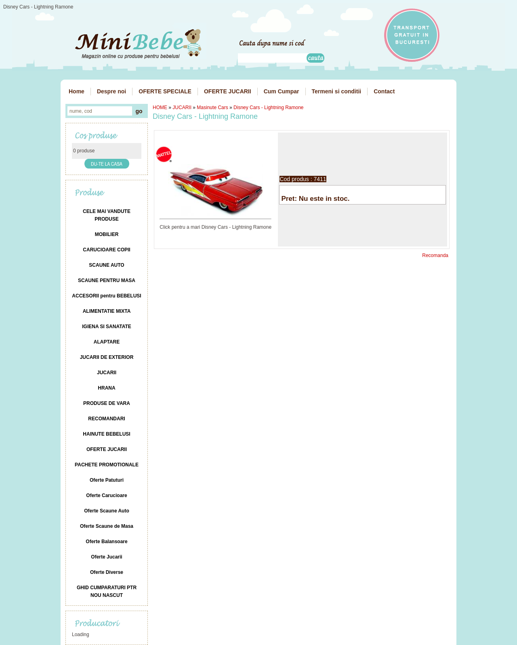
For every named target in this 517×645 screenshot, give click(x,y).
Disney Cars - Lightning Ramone (268, 107)
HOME (160, 107)
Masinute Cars (212, 107)
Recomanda (435, 255)
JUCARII (181, 107)
